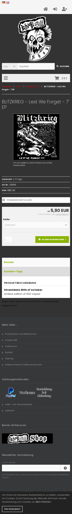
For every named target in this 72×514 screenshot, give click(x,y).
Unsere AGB (9, 340)
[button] (9, 66)
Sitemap (8, 358)
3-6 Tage (17, 179)
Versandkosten (62, 214)
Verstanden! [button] (12, 509)
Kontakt (7, 352)
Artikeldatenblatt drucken (19, 200)
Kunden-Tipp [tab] (13, 271)
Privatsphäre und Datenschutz (19, 333)
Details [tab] (9, 262)
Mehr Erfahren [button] (43, 501)
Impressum (9, 346)
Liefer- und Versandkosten (17, 404)
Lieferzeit (8, 410)
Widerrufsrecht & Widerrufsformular (22, 364)
